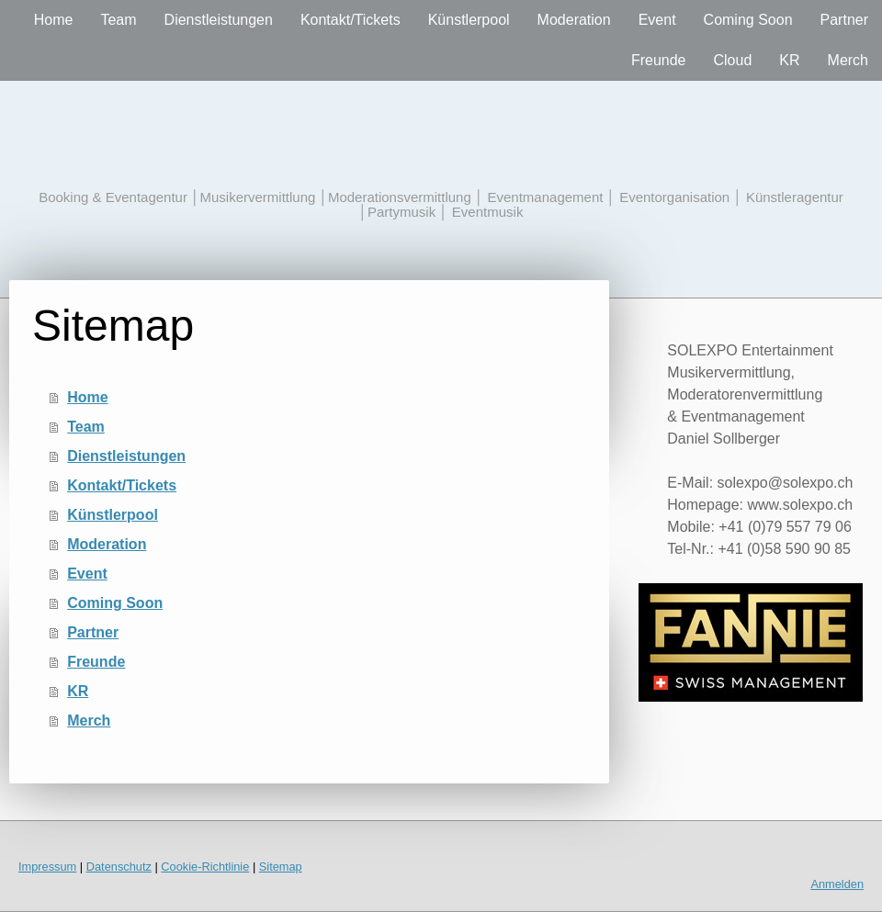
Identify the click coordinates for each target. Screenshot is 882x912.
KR (789, 60)
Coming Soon (748, 20)
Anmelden (837, 884)
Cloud (733, 60)
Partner (844, 20)
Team (118, 20)
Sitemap (280, 866)
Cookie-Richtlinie (205, 866)
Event (657, 20)
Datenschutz (119, 866)
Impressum (47, 866)
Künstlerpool (469, 20)
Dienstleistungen (218, 20)
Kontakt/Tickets (350, 20)
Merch (848, 60)
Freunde (658, 60)
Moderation (574, 20)
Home (54, 20)
